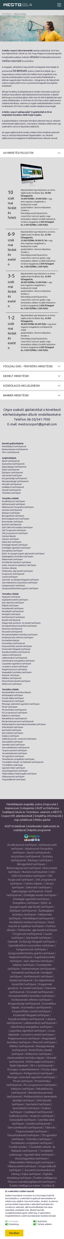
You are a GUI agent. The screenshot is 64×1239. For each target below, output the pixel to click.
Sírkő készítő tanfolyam (12, 727)
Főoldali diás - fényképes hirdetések (28, 366)
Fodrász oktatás (9, 568)
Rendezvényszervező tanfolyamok (18, 721)
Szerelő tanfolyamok (11, 490)
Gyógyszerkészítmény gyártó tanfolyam (20, 588)
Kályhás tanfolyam (10, 605)
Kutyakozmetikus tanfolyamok (16, 652)
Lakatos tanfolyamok (11, 655)
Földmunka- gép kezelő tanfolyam (17, 571)
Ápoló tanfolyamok (11, 461)
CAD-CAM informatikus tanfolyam (17, 527)
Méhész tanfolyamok (11, 678)
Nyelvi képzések (19, 1065)
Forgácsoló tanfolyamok (13, 574)
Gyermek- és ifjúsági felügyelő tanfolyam (20, 580)
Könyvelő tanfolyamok (12, 632)
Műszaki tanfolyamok (12, 484)
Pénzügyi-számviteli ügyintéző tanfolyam (20, 704)
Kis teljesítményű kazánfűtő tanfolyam (19, 626)
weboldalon (45, 1213)
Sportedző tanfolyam (11, 730)
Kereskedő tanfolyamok (13, 611)
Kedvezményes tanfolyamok (15, 449)
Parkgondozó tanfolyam (13, 701)
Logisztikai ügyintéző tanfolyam (16, 664)
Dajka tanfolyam (31, 1174)
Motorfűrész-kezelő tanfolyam (16, 681)
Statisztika (42, 1221)
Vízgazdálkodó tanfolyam (14, 779)
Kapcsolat (50, 804)
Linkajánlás (27, 808)
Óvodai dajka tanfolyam (13, 698)
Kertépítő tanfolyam (11, 614)
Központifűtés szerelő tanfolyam (17, 646)
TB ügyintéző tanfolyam (13, 756)
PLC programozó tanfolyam (14, 713)
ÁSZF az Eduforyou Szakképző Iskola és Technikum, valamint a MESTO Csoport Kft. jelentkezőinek (31, 812)
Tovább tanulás (18, 1146)
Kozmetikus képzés (10, 640)
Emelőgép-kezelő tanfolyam (15, 545)
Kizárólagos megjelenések (21, 385)
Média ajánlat (20, 14)
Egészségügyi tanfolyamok (14, 467)
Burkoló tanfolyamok (11, 524)
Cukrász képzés (9, 536)
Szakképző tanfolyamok (13, 487)
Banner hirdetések (16, 395)
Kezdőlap (6, 14)
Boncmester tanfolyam (12, 522)
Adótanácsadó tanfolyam (13, 504)
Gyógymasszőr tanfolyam (13, 585)
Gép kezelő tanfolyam (12, 475)
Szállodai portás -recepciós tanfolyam (19, 739)
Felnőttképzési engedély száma (24, 804)
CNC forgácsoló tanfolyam (14, 530)
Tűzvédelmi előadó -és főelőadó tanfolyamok (22, 762)
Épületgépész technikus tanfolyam (17, 556)
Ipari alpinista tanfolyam (13, 603)
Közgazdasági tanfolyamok (14, 478)
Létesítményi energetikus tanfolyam (18, 661)
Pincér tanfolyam (10, 707)
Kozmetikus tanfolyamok (13, 643)
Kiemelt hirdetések (16, 376)
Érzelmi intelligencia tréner (25, 1185)
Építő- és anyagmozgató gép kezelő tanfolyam (23, 554)
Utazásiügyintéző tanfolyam (15, 771)
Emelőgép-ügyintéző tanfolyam (16, 548)
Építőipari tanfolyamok (12, 473)
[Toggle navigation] (59, 5)
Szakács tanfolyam (10, 736)
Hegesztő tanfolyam (11, 597)
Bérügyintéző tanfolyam (13, 516)
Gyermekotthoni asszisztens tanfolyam (20, 583)
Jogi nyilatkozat (23, 819)
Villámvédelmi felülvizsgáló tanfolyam (19, 774)
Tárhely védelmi (44, 1224)
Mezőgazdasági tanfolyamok (15, 481)
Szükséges (14, 1221)
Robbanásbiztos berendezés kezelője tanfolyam (24, 724)
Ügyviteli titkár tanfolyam (13, 768)
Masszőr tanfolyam (11, 675)
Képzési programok (39, 830)
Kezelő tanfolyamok (11, 620)
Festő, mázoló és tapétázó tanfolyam (19, 565)
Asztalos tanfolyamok (12, 510)
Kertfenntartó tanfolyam (13, 617)
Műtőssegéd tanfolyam (12, 695)
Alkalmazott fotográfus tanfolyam (18, 507)
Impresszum (12, 808)
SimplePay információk (47, 815)
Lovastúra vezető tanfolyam (15, 666)
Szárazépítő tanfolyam (12, 742)
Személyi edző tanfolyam (13, 745)
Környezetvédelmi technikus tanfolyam (20, 635)
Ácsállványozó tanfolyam (13, 501)
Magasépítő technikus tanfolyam (17, 672)
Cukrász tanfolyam (10, 539)
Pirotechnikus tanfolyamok (14, 710)
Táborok (50, 1127)
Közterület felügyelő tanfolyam (16, 649)
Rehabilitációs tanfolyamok (14, 718)
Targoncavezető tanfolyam (14, 750)
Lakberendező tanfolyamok (14, 658)
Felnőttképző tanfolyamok (14, 446)
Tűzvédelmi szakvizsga (12, 765)
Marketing (14, 1224)
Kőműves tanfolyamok (12, 629)
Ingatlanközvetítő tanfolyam (15, 600)
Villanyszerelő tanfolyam (13, 777)
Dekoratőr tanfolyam (11, 542)
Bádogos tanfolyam (11, 513)
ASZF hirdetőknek (15, 826)
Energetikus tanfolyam (12, 551)
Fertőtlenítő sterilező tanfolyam (16, 562)
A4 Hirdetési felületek (18, 152)
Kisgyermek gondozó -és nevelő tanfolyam (21, 623)
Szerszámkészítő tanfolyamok (16, 747)
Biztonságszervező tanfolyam (15, 519)
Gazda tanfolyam (10, 577)
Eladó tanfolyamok (10, 470)
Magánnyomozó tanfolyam (14, 669)
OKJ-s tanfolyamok (10, 452)
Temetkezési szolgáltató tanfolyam (18, 759)
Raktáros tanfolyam (11, 716)
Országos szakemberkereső (23, 1069)
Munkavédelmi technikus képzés (16, 692)
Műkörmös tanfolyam (12, 684)
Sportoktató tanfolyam (12, 733)
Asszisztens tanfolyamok (13, 464)
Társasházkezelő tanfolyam (14, 753)
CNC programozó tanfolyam (15, 533)
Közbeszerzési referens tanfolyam (17, 637)
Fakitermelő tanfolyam (12, 559)
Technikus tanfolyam (11, 493)
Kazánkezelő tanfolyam (13, 608)
